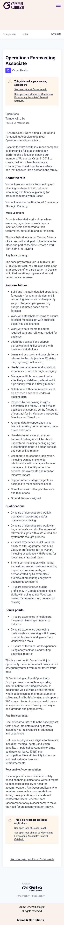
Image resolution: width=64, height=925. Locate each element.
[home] (23, 5)
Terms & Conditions (30, 920)
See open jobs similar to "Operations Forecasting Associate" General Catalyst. (33, 97)
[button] (58, 5)
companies (10, 34)
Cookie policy (38, 896)
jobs (25, 34)
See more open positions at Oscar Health (32, 859)
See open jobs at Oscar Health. (30, 89)
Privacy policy (23, 896)
